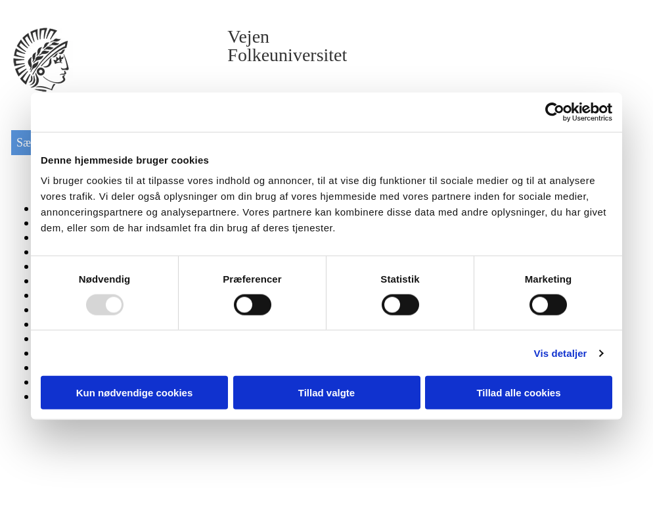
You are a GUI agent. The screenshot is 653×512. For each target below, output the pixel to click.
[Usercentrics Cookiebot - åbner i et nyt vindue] (554, 112)
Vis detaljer (560, 352)
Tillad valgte (326, 392)
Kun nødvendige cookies (134, 392)
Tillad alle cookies (518, 392)
